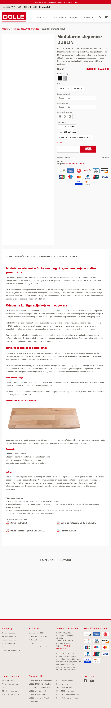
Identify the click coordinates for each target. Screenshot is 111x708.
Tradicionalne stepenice (11, 650)
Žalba (4, 687)
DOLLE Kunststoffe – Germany (67, 694)
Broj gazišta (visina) (63, 94)
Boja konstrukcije (62, 74)
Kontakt (27, 7)
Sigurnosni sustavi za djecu (39, 647)
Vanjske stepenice (8, 643)
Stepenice (15, 29)
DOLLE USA (33, 701)
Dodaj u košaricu (88, 149)
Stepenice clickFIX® (36, 633)
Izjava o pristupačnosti (10, 694)
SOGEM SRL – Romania (65, 691)
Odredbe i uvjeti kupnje (10, 691)
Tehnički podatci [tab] (25, 256)
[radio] (60, 78)
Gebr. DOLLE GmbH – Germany (40, 687)
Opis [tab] (9, 256)
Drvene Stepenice (8, 633)
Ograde (31, 643)
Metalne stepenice (36, 640)
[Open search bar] (100, 17)
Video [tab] (73, 256)
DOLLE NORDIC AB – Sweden (40, 684)
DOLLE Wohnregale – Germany (67, 698)
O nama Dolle (90, 17)
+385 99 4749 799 (66, 646)
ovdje (78, 510)
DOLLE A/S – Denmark (37, 691)
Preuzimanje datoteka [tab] (53, 256)
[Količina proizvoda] (68, 149)
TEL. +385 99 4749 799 (11, 7)
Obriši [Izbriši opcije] (60, 142)
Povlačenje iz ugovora (10, 684)
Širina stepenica (62, 103)
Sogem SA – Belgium (64, 687)
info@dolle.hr (61, 649)
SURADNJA (74, 17)
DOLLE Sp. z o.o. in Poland (39, 698)
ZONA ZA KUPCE (57, 17)
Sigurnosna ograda (9, 647)
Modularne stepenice (29, 29)
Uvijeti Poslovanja (8, 680)
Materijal (60, 84)
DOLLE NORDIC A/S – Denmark (40, 680)
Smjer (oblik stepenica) (64, 112)
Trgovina (41, 17)
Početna (5, 29)
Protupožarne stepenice (38, 636)
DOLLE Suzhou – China (64, 680)
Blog (35, 7)
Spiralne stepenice (9, 636)
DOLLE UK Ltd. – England (38, 694)
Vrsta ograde (61, 122)
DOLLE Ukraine (62, 684)
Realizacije (44, 7)
